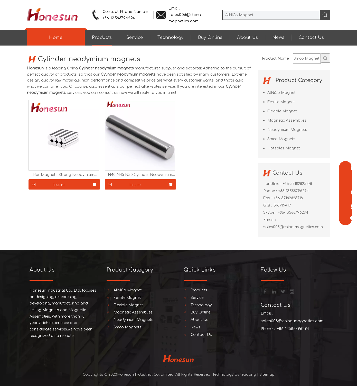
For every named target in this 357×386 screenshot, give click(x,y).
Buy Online (210, 37)
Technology (170, 37)
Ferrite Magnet (281, 102)
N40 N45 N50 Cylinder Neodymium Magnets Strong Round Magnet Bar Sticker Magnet (140, 175)
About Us (247, 37)
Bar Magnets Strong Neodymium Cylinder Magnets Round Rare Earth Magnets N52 (63, 175)
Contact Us (311, 37)
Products (102, 37)
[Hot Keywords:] (325, 58)
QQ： (268, 205)
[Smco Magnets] (307, 58)
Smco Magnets (281, 139)
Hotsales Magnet (283, 148)
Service (134, 37)
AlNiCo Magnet (281, 93)
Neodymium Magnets (287, 130)
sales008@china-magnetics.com (293, 227)
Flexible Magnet (282, 111)
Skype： (270, 212)
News (278, 37)
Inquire (46, 184)
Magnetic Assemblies (286, 120)
